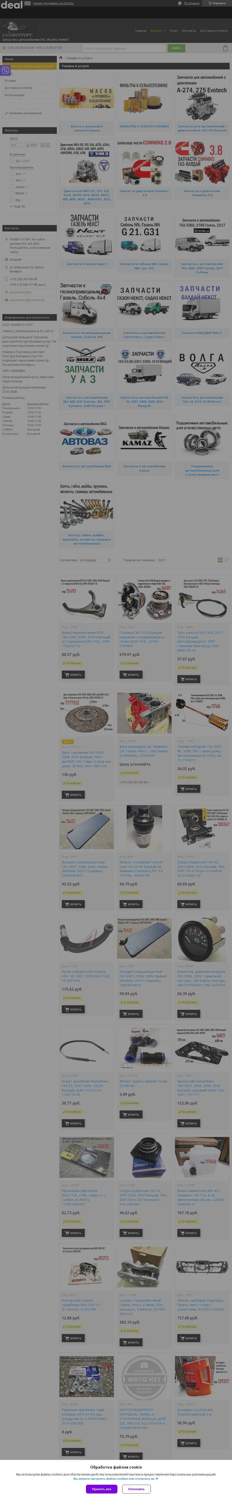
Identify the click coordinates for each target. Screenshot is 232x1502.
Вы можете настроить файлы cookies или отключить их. (114, 1478)
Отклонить (136, 1489)
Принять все (101, 1489)
